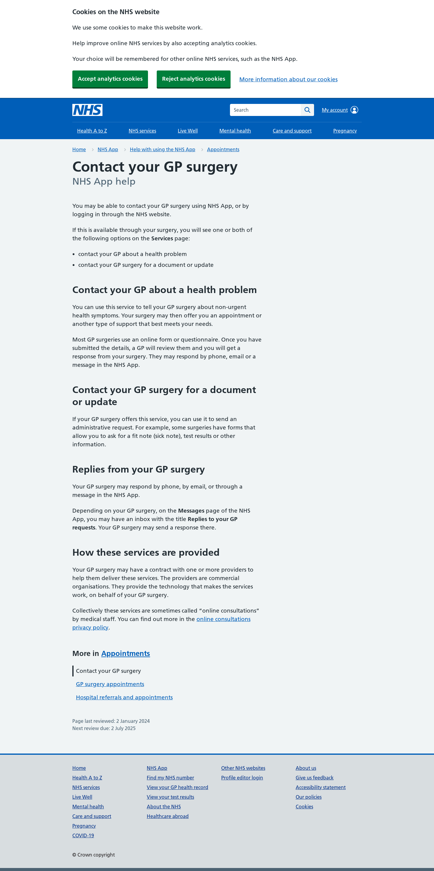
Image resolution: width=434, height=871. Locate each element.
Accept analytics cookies (110, 78)
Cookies (304, 807)
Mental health (235, 131)
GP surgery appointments (110, 684)
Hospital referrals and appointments (124, 697)
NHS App (108, 149)
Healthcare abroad (168, 816)
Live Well (188, 131)
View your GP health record (177, 787)
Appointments (223, 149)
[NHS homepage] (87, 110)
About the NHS (164, 807)
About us (306, 768)
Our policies (309, 797)
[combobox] (265, 110)
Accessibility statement (321, 787)
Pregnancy (345, 131)
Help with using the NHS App (162, 149)
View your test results (170, 797)
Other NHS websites (243, 768)
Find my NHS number (170, 778)
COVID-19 (83, 835)
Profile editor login (242, 778)
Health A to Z (92, 131)
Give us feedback (315, 778)
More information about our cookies (288, 79)
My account (340, 110)
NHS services (142, 131)
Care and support (292, 131)
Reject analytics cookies (193, 78)
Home (79, 149)
